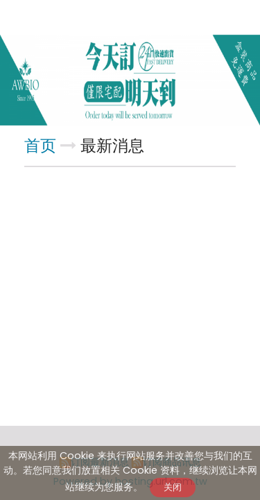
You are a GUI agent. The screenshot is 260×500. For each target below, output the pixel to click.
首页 (40, 146)
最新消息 (112, 146)
